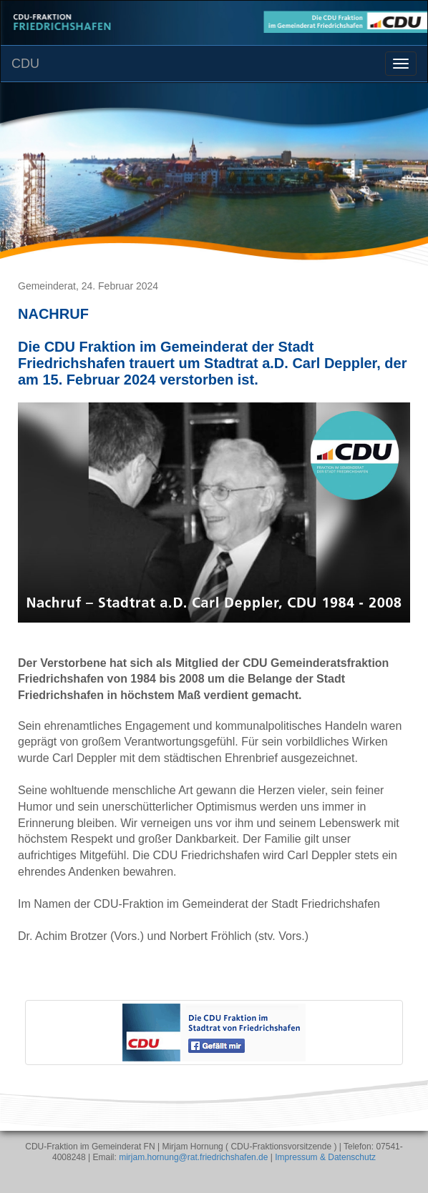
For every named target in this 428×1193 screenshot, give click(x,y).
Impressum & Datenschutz (325, 1157)
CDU (25, 63)
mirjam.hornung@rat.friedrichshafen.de (193, 1157)
